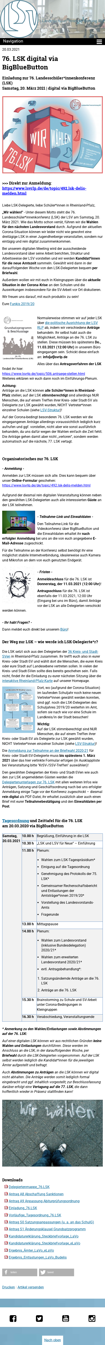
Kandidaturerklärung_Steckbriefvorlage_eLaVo (44, 1243)
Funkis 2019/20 (22, 304)
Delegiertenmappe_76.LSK (29, 1187)
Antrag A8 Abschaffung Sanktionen (36, 1194)
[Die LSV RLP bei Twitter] (39, 1318)
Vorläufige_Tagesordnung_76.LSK (35, 1215)
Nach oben (52, 1340)
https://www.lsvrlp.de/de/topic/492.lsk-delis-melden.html (44, 191)
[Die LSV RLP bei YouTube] (65, 1318)
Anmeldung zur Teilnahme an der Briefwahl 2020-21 (48, 751)
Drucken (8, 1287)
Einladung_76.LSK (23, 1208)
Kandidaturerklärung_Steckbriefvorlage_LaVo (43, 1236)
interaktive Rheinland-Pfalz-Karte (27, 681)
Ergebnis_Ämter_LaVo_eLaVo (31, 1250)
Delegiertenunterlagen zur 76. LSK (28, 782)
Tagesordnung (15, 820)
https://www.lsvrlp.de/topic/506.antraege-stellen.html (43, 374)
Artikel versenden (31, 1287)
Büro (64, 629)
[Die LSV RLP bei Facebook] (13, 1318)
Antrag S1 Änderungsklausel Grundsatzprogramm (47, 1229)
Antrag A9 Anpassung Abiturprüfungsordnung (44, 1201)
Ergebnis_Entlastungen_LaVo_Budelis (38, 1257)
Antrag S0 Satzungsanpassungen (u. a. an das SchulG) (51, 1222)
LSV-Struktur (50, 410)
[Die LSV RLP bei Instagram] (92, 1318)
